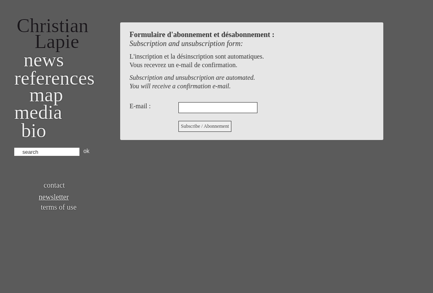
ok (87, 151)
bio (33, 130)
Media (38, 112)
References (54, 78)
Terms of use (59, 207)
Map (46, 94)
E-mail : (140, 106)
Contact (54, 185)
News (44, 59)
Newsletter (54, 197)
